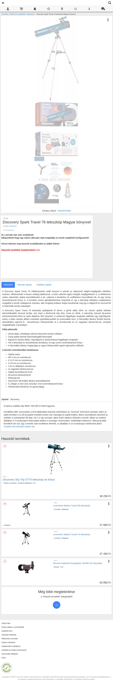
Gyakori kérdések (8, 642)
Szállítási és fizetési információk (13, 650)
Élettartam (65, 509)
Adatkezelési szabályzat (10, 646)
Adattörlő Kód (6, 631)
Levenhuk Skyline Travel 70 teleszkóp (71, 534)
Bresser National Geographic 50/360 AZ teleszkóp (77, 563)
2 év (34, 483)
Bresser (56, 567)
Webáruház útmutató (9, 639)
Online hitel (5, 623)
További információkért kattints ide (19, 426)
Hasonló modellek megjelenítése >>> (20, 250)
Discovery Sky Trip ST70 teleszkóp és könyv (29, 479)
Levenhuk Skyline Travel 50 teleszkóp (71, 505)
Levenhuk (13, 483)
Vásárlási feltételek (8, 635)
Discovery (13, 226)
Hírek (3, 658)
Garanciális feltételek (9, 654)
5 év (61, 567)
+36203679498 (64, 211)
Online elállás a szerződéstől (12, 627)
